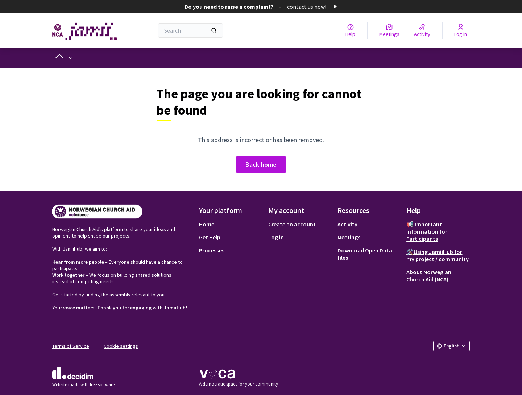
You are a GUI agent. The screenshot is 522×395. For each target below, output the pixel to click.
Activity (347, 224)
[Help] (350, 30)
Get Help (209, 237)
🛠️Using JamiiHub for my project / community (437, 255)
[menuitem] (230, 224)
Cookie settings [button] (121, 346)
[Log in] (460, 30)
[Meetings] (389, 30)
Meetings (348, 237)
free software (102, 385)
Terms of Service (70, 346)
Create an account (292, 224)
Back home (261, 164)
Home (206, 224)
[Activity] (422, 30)
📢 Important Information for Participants (426, 231)
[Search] (190, 30)
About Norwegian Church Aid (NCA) (428, 275)
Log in (276, 237)
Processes (211, 250)
